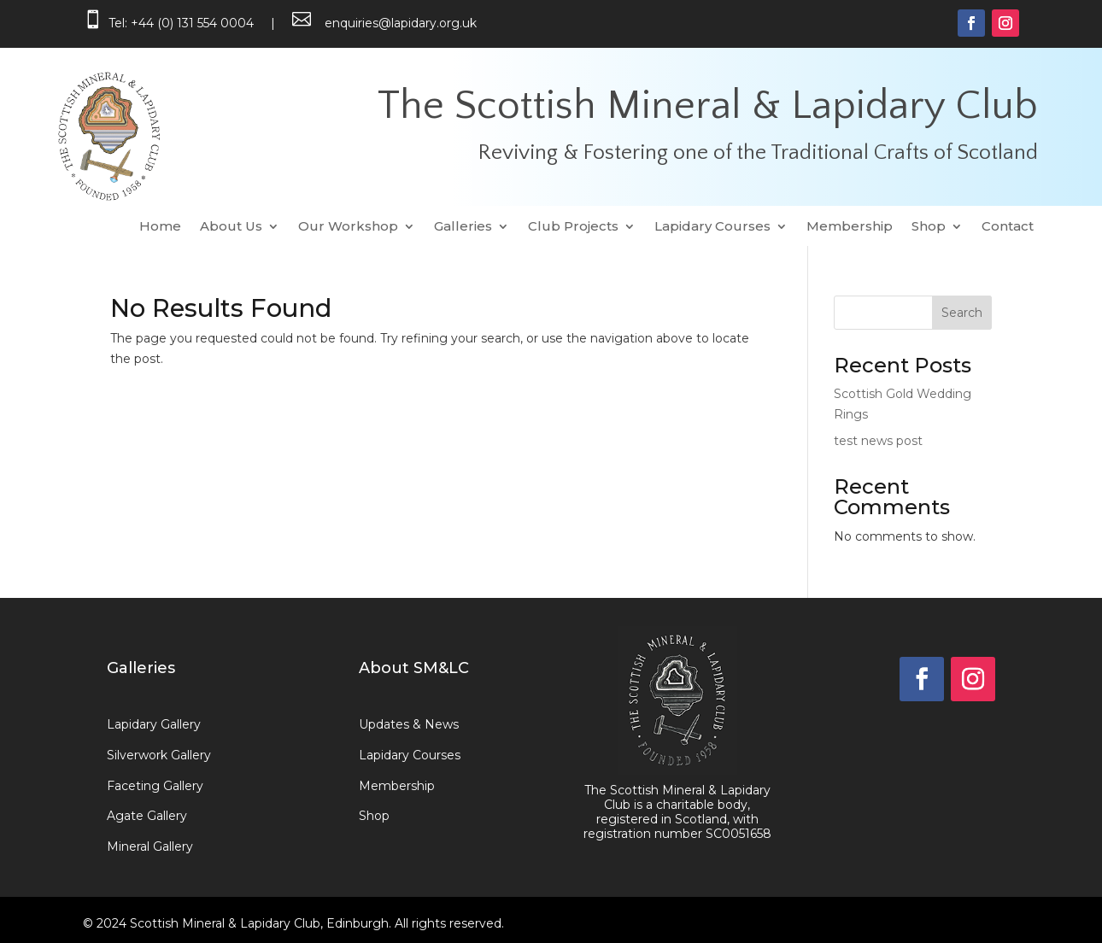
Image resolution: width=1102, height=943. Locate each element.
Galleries (463, 227)
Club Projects (573, 227)
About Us (231, 227)
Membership (849, 227)
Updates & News (409, 724)
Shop (928, 227)
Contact (1008, 227)
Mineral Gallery (150, 846)
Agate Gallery (147, 815)
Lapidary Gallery (154, 724)
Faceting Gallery (155, 786)
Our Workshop (348, 227)
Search (961, 312)
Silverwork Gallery (159, 755)
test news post (878, 440)
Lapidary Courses (712, 227)
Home (160, 227)
